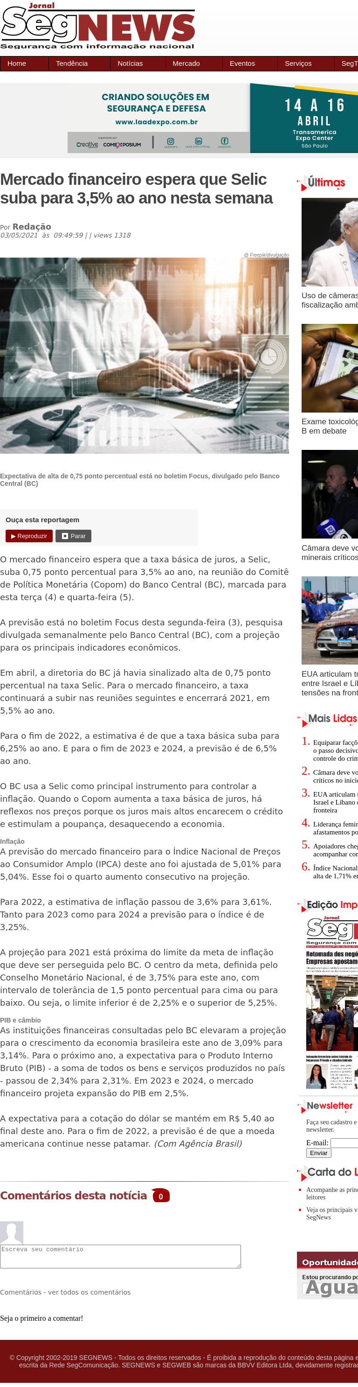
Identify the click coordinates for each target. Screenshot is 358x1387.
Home (16, 63)
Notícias (130, 63)
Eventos (242, 63)
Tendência (72, 63)
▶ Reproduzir (29, 535)
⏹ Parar (73, 535)
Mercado (186, 63)
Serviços (298, 63)
